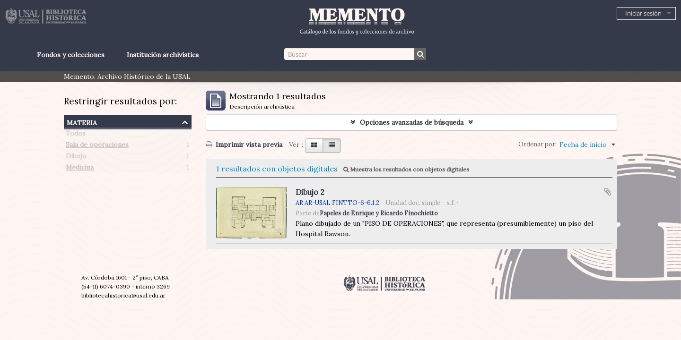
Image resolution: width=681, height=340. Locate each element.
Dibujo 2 (310, 192)
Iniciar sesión (643, 13)
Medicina (80, 169)
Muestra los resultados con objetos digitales (406, 169)
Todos (76, 135)
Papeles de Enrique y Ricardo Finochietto (379, 213)
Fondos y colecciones (71, 55)
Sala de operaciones (97, 146)
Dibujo (76, 157)
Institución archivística (163, 55)
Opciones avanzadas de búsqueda (411, 122)
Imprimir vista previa (244, 144)
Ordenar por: (537, 144)
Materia (82, 122)
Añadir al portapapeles (607, 191)
